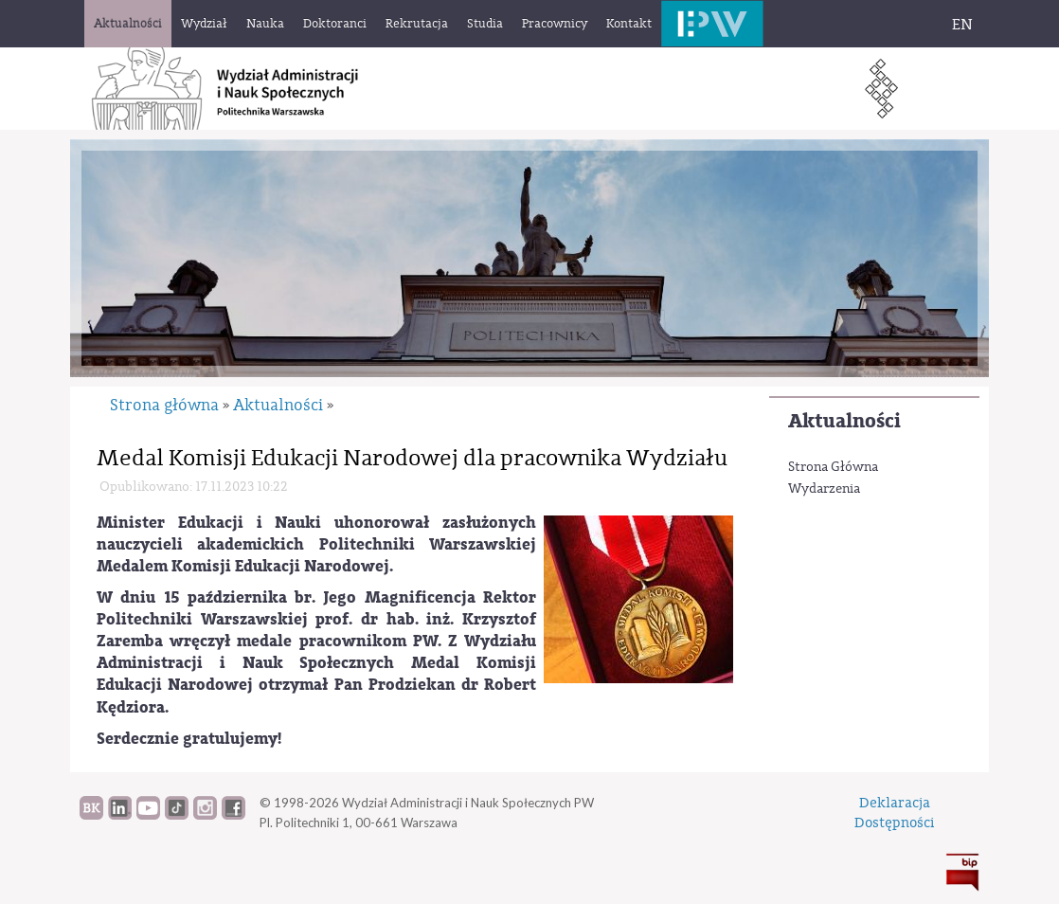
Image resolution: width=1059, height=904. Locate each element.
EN (962, 24)
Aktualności (844, 421)
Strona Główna (833, 467)
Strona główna (164, 405)
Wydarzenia (824, 488)
